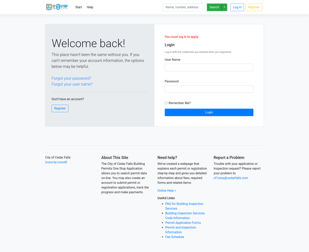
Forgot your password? (71, 78)
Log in (237, 7)
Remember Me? (180, 103)
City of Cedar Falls (58, 157)
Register (254, 7)
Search (214, 7)
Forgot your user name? (72, 84)
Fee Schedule (174, 237)
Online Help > (166, 190)
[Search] (185, 7)
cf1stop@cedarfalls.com (231, 178)
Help (90, 7)
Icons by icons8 (56, 162)
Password (172, 81)
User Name (172, 60)
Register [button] (60, 108)
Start (78, 7)
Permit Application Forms (183, 223)
